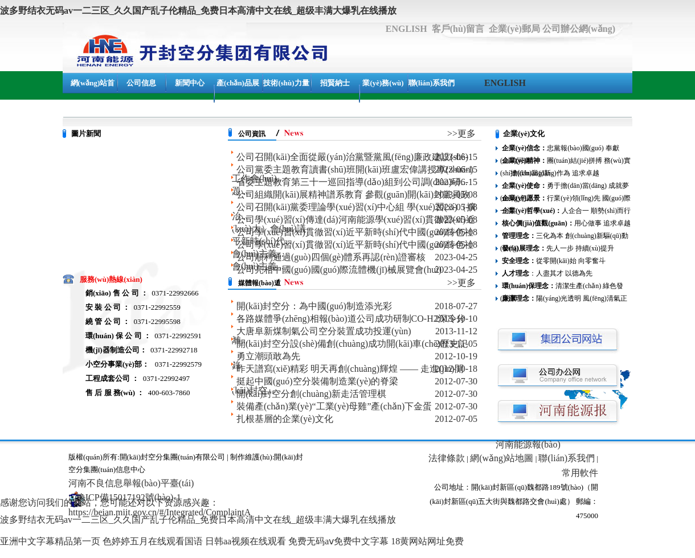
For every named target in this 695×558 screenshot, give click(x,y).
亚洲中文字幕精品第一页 (50, 541)
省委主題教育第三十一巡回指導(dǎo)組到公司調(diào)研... (352, 182)
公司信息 (141, 83)
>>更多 (461, 133)
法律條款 (446, 458)
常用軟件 (580, 473)
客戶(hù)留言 (458, 29)
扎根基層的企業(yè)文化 (284, 419)
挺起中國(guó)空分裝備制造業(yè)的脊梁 (317, 381)
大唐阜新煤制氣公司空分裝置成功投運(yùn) (323, 331)
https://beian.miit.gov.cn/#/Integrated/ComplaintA (159, 512)
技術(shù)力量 (286, 83)
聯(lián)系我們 (431, 83)
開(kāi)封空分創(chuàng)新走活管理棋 (311, 394)
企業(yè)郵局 (514, 29)
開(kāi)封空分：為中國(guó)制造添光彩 (314, 306)
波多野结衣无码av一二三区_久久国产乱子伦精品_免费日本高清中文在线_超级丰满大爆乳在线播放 (198, 10)
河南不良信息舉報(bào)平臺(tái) (131, 483)
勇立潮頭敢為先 (268, 356)
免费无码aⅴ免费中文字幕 (338, 541)
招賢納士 (335, 83)
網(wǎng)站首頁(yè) (93, 93)
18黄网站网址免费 (427, 541)
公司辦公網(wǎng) (578, 29)
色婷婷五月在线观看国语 (153, 541)
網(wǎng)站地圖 (501, 458)
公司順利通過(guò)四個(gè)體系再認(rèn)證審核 (331, 257)
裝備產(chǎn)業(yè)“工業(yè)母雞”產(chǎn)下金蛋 (334, 406)
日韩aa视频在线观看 (245, 541)
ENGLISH (406, 29)
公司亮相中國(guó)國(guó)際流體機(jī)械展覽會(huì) (338, 269)
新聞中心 (190, 83)
